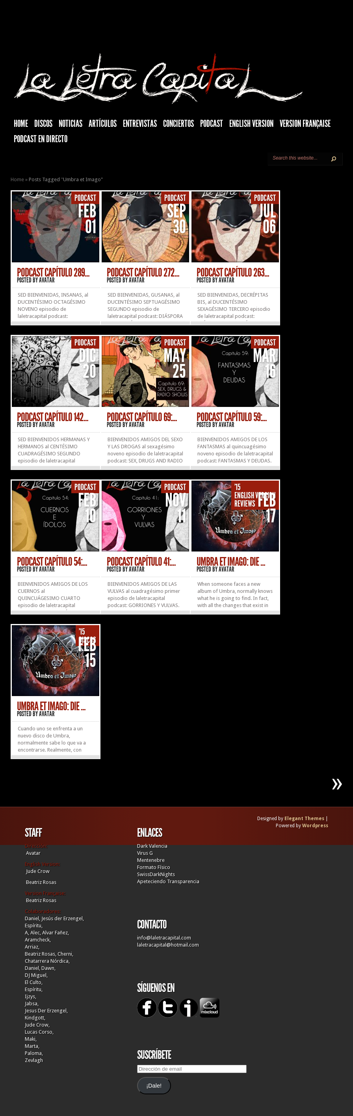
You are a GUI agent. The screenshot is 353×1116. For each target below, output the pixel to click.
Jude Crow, (37, 1025)
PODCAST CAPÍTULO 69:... (142, 417)
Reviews (244, 504)
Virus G (145, 853)
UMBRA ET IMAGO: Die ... (231, 562)
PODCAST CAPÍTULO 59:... (232, 417)
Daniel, (32, 918)
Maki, (31, 1039)
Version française (305, 123)
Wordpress (315, 825)
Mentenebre (151, 860)
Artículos (103, 123)
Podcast (211, 123)
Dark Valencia (152, 846)
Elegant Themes (304, 818)
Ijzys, (30, 996)
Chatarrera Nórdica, (47, 961)
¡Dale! (154, 1086)
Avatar (47, 280)
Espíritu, (34, 925)
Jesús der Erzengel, (62, 918)
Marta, (32, 1046)
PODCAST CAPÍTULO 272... (143, 273)
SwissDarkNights (156, 874)
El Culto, (34, 982)
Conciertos (178, 123)
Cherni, (65, 954)
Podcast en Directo (40, 139)
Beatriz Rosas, (41, 954)
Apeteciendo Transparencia (168, 881)
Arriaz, (32, 947)
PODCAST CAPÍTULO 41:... (141, 562)
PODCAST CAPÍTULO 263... (233, 273)
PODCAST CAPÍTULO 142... (52, 417)
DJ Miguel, (36, 975)
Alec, (35, 933)
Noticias (70, 123)
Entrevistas (140, 123)
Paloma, (34, 1053)
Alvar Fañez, (55, 933)
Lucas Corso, (39, 1032)
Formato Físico (153, 867)
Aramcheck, (38, 940)
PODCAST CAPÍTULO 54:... (52, 562)
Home (17, 179)
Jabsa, (32, 1003)
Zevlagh (34, 1060)
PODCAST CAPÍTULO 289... (53, 273)
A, (27, 933)
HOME (21, 123)
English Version (251, 123)
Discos (43, 123)
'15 (237, 487)
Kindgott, (35, 1018)
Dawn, (48, 968)
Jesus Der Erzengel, (46, 1011)
